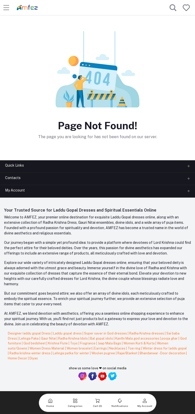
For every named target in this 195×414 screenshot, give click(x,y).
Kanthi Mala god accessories (137, 338)
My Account (15, 190)
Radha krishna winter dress (30, 353)
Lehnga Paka (29, 338)
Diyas (33, 358)
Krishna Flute (58, 343)
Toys (74, 343)
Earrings (101, 348)
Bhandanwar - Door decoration (163, 353)
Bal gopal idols (102, 338)
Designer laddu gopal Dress (30, 333)
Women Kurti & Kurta (139, 343)
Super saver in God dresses (106, 333)
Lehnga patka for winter (71, 353)
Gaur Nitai (49, 338)
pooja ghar (169, 338)
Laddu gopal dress (68, 333)
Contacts (13, 178)
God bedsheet (34, 343)
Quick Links (14, 165)
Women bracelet (80, 348)
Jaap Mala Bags (110, 343)
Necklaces (117, 348)
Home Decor (18, 358)
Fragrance (88, 343)
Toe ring (134, 348)
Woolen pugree (103, 353)
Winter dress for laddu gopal (165, 348)
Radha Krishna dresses (147, 333)
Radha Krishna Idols (73, 338)
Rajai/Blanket (127, 353)
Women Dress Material (47, 348)
